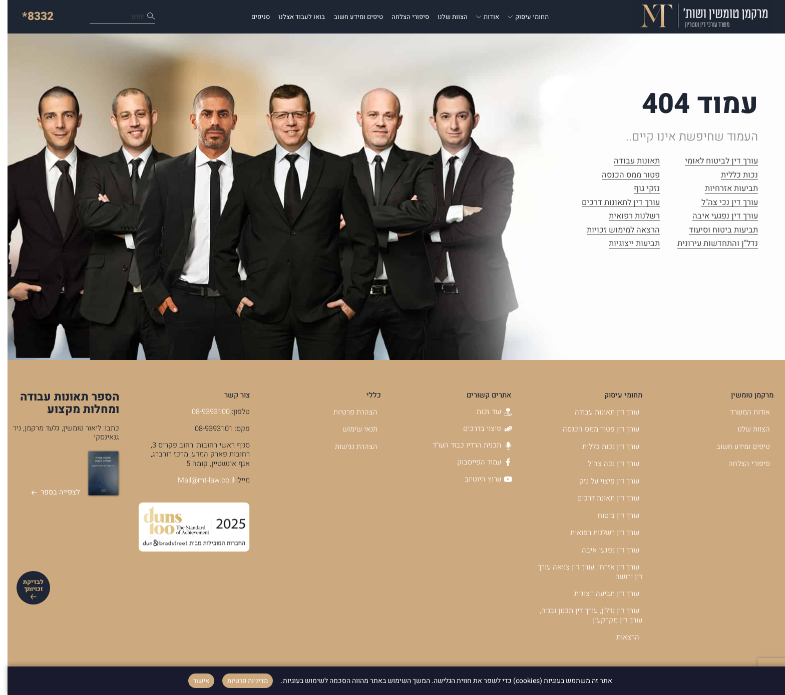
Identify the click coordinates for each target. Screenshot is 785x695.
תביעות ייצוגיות (626, 244)
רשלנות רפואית (626, 216)
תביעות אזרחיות (723, 188)
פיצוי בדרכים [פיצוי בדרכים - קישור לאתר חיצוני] (480, 429)
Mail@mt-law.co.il (198, 480)
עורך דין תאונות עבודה (599, 412)
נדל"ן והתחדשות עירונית (710, 244)
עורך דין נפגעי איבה (717, 216)
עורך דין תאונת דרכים (601, 498)
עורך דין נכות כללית (603, 447)
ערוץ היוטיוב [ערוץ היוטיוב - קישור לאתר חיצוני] (480, 479)
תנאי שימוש (352, 429)
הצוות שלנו (445, 17)
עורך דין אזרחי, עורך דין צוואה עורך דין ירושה (582, 572)
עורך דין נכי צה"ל (722, 202)
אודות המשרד (742, 412)
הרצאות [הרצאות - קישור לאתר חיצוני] (620, 637)
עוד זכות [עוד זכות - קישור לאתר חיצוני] (486, 411)
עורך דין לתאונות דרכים (613, 202)
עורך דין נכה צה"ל (606, 463)
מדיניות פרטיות (240, 681)
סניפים (253, 17)
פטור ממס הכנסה (623, 175)
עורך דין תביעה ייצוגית (599, 593)
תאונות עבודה (629, 161)
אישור (194, 681)
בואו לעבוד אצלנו (294, 17)
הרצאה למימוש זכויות (615, 230)
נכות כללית (731, 175)
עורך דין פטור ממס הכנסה (593, 429)
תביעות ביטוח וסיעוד (715, 230)
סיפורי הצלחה (403, 17)
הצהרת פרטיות (348, 412)
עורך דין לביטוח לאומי (713, 161)
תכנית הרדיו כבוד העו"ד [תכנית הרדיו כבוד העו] (464, 445)
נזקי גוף (639, 188)
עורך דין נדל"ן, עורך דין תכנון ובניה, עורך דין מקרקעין (583, 616)
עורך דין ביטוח (611, 515)
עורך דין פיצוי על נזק (602, 481)
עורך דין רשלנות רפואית (597, 533)
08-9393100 (203, 411)
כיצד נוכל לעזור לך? (106, 17)
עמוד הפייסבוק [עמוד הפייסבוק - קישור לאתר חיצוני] (477, 462)
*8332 (30, 16)
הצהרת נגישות (348, 447)
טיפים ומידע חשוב (350, 17)
